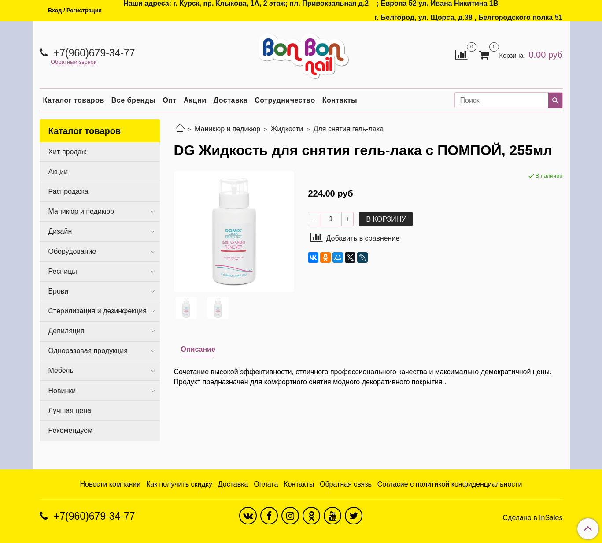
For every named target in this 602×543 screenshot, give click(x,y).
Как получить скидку (179, 484)
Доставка (231, 100)
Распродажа (68, 191)
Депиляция (66, 331)
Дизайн (60, 231)
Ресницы (62, 271)
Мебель (61, 370)
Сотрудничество (285, 100)
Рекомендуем (70, 430)
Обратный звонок (73, 62)
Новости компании (110, 484)
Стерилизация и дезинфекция (97, 311)
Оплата (266, 484)
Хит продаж (67, 152)
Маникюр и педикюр (227, 129)
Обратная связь (346, 484)
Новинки (62, 390)
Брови (58, 291)
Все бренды (133, 100)
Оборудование (72, 251)
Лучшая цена (69, 410)
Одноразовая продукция (88, 350)
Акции (195, 100)
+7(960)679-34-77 (93, 53)
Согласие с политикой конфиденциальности (449, 484)
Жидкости (287, 129)
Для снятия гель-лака (349, 129)
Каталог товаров (73, 100)
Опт (170, 100)
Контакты (339, 100)
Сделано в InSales (532, 517)
